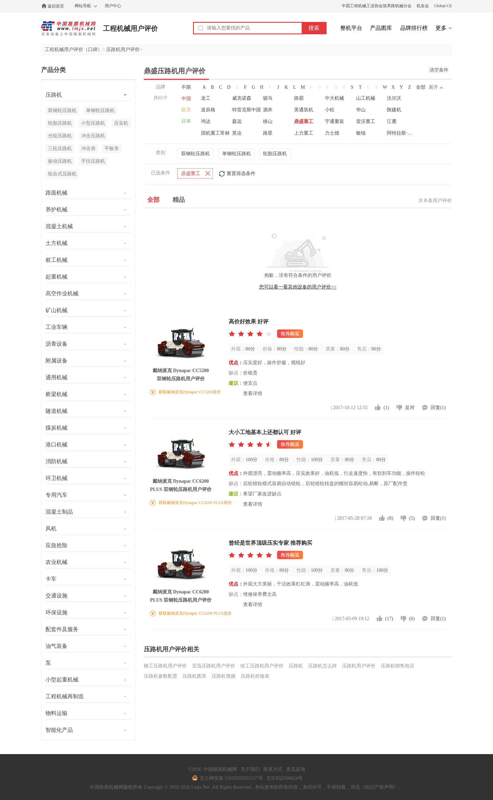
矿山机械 (56, 310)
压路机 (296, 665)
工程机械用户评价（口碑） (73, 49)
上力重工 (303, 133)
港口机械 (56, 444)
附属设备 (56, 361)
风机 (51, 528)
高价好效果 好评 (248, 321)
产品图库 (381, 28)
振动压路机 (60, 161)
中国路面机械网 (68, 28)
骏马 (268, 98)
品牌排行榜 (414, 28)
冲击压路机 (93, 135)
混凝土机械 (59, 226)
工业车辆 (56, 327)
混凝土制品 (59, 512)
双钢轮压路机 (195, 153)
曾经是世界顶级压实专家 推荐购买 (270, 543)
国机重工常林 (215, 133)
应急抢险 (56, 545)
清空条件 (438, 70)
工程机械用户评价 (130, 28)
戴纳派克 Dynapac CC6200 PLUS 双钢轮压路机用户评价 (180, 485)
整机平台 (351, 28)
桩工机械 (56, 260)
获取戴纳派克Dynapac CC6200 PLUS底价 (195, 502)
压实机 (121, 123)
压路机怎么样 (322, 665)
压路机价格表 (255, 676)
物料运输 (56, 713)
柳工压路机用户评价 (165, 665)
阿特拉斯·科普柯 (402, 133)
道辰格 (208, 109)
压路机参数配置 (160, 676)
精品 (179, 199)
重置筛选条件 (241, 173)
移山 (268, 121)
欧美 (186, 109)
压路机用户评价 (123, 49)
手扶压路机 (93, 161)
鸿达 (206, 121)
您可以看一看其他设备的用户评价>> (298, 287)
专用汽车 (56, 495)
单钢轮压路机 (236, 153)
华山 (361, 109)
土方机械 (56, 243)
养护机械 (56, 209)
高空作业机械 (62, 293)
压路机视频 (224, 676)
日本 (186, 121)
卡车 (51, 579)
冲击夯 (88, 148)
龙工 (206, 98)
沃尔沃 (394, 98)
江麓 (391, 121)
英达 (237, 133)
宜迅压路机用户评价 (213, 665)
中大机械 (334, 98)
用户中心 (113, 5)
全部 (421, 87)
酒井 (268, 109)
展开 (433, 87)
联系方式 (272, 769)
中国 (186, 98)
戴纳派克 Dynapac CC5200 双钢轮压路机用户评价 (181, 374)
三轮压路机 (60, 148)
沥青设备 (56, 344)
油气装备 (56, 646)
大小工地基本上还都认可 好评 (265, 432)
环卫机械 (56, 478)
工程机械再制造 (65, 696)
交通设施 (56, 596)
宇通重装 (334, 121)
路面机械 (56, 193)
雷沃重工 (365, 121)
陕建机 (394, 109)
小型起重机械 (62, 679)
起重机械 (56, 277)
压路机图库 (194, 676)
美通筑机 (303, 109)
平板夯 (111, 148)
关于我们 (250, 769)
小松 (329, 109)
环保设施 (56, 612)
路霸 (299, 98)
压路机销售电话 (397, 665)
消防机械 (56, 461)
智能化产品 (59, 730)
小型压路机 (93, 123)
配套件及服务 (62, 629)
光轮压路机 (60, 135)
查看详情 (252, 393)
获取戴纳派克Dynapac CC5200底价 (190, 392)
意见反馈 (295, 769)
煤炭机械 (56, 428)
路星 (268, 133)
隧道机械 (56, 411)
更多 (440, 28)
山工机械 (365, 98)
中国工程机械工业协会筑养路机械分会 (377, 5)
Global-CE (443, 5)
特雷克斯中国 (246, 109)
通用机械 (56, 377)
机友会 (423, 5)
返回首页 (56, 6)
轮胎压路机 (275, 153)
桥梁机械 (56, 394)
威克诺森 (241, 98)
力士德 (332, 133)
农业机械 (56, 562)
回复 (438, 407)
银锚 (361, 133)
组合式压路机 (62, 173)
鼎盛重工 (303, 121)
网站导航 (83, 5)
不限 (186, 87)
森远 (237, 121)
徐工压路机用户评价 (261, 665)
